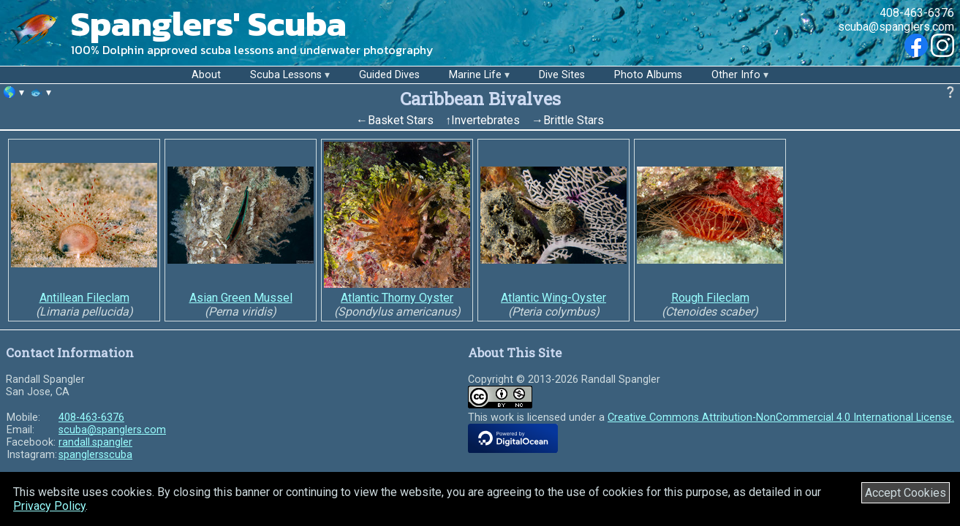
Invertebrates (485, 120)
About (206, 75)
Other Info (735, 75)
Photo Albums (648, 75)
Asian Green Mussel (240, 298)
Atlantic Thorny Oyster (397, 298)
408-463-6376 (917, 13)
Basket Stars (401, 120)
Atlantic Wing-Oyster (553, 298)
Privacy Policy (49, 506)
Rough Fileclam (710, 298)
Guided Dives (389, 75)
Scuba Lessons (286, 75)
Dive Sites (562, 75)
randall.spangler (95, 442)
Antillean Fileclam (84, 298)
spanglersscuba (95, 455)
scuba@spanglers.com (896, 27)
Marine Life (475, 75)
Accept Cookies (905, 493)
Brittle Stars (573, 120)
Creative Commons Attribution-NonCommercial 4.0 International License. (781, 417)
